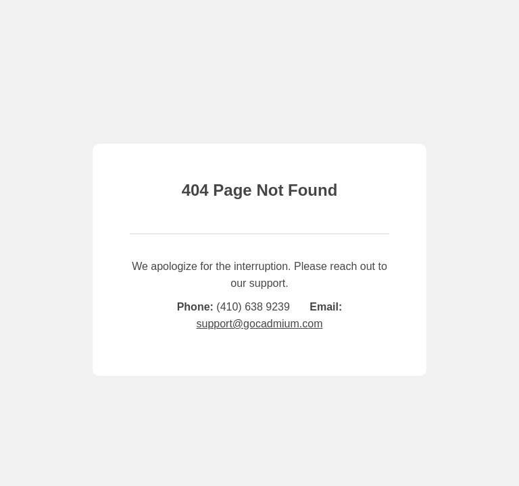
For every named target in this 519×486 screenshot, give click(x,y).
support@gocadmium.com (260, 323)
